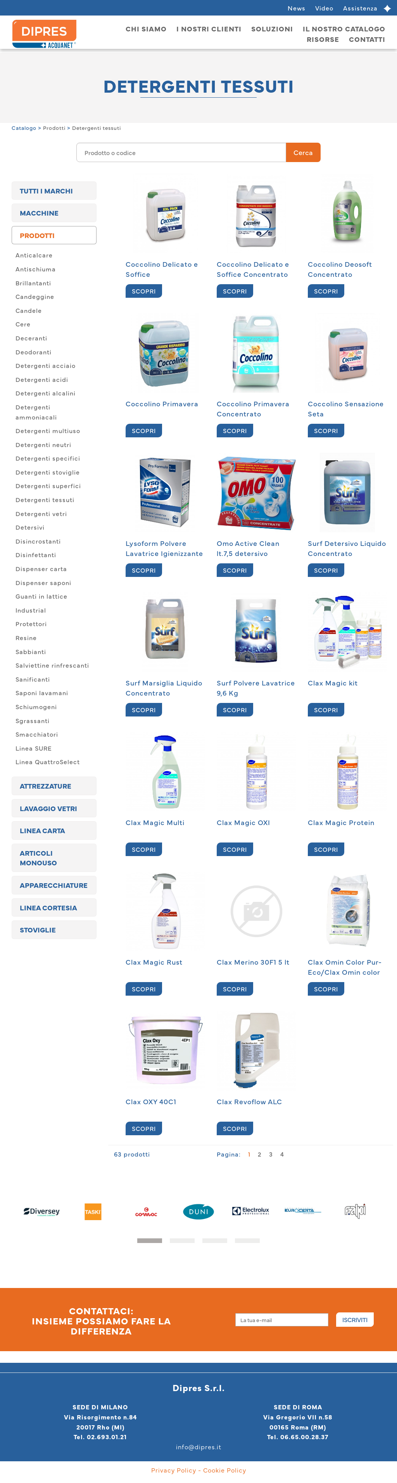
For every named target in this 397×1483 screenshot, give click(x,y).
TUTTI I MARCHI (46, 190)
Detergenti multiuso (48, 430)
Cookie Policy (224, 1470)
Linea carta (42, 830)
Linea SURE (34, 748)
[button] (149, 1240)
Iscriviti (355, 1319)
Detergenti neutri (43, 444)
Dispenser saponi (43, 582)
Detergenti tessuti (96, 127)
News (297, 7)
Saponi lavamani (42, 692)
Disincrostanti (38, 541)
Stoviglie (38, 929)
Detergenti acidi (42, 379)
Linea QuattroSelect (48, 761)
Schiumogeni (36, 706)
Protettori (31, 623)
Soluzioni (272, 28)
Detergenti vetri (41, 513)
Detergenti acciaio (46, 365)
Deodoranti (34, 351)
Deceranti (31, 337)
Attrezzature (45, 786)
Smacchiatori (37, 734)
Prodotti (54, 127)
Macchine (39, 213)
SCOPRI (144, 291)
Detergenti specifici (48, 458)
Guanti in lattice (41, 596)
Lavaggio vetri (48, 808)
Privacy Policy (173, 1470)
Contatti (367, 39)
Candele (29, 310)
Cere (23, 323)
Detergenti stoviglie (48, 472)
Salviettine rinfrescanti (52, 665)
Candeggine (35, 296)
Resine (26, 637)
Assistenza (360, 7)
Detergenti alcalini (46, 392)
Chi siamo (146, 28)
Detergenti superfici (48, 485)
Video (324, 7)
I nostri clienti (209, 28)
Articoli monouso (38, 858)
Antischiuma (36, 268)
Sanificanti (33, 679)
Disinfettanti (36, 554)
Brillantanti (33, 282)
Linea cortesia (48, 907)
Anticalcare (34, 254)
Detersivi (30, 527)
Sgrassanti (33, 720)
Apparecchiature (54, 885)
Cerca (303, 152)
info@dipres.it (198, 1446)
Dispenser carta (41, 568)
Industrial (31, 610)
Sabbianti (31, 651)
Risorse (323, 39)
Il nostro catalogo (344, 28)
